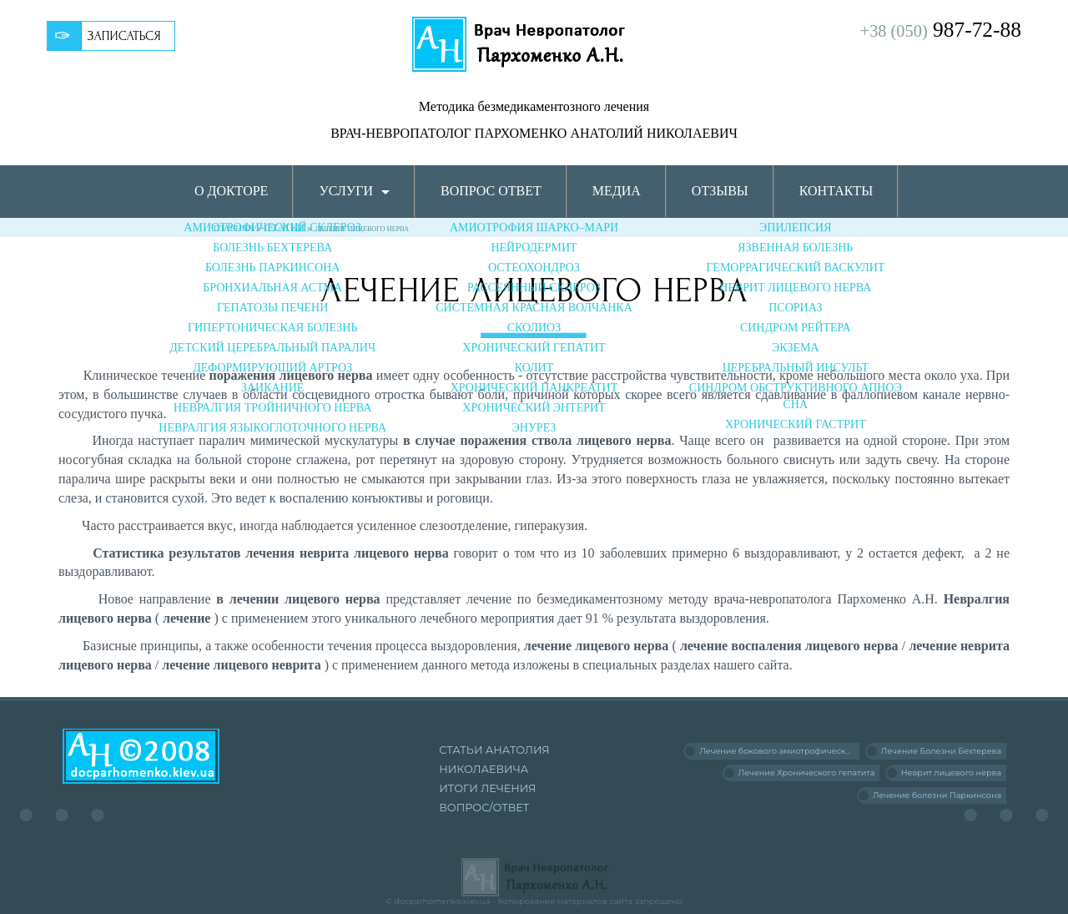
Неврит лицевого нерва (951, 772)
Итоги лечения (487, 788)
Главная (234, 228)
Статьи (284, 228)
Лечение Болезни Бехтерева (941, 750)
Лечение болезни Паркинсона (937, 795)
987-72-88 (940, 30)
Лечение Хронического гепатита (806, 772)
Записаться (124, 35)
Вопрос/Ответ (484, 807)
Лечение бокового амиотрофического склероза (779, 750)
